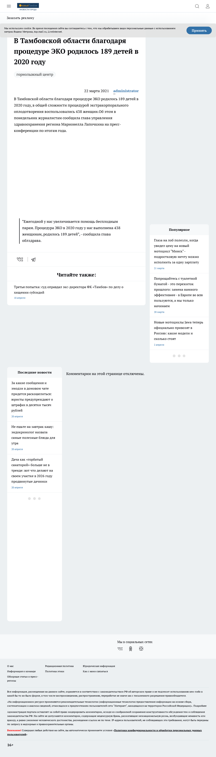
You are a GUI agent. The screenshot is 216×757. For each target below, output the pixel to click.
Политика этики (54, 671)
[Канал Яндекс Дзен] (141, 649)
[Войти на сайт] (207, 6)
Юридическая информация (99, 666)
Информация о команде (21, 671)
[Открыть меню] (9, 6)
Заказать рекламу (20, 18)
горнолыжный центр (34, 74)
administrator (126, 90)
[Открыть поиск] (197, 6)
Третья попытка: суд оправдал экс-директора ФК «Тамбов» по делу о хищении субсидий (76, 293)
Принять (199, 30)
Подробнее (200, 705)
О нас (10, 666)
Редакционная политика (59, 666)
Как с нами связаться (95, 671)
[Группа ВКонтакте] (120, 649)
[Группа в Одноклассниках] (130, 649)
